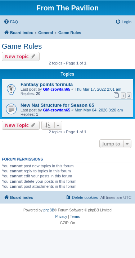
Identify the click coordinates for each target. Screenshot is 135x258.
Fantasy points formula (47, 84)
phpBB (49, 210)
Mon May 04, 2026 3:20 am (99, 110)
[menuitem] (11, 22)
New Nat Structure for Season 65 (57, 105)
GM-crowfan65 (56, 89)
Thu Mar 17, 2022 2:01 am (98, 89)
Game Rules (22, 46)
